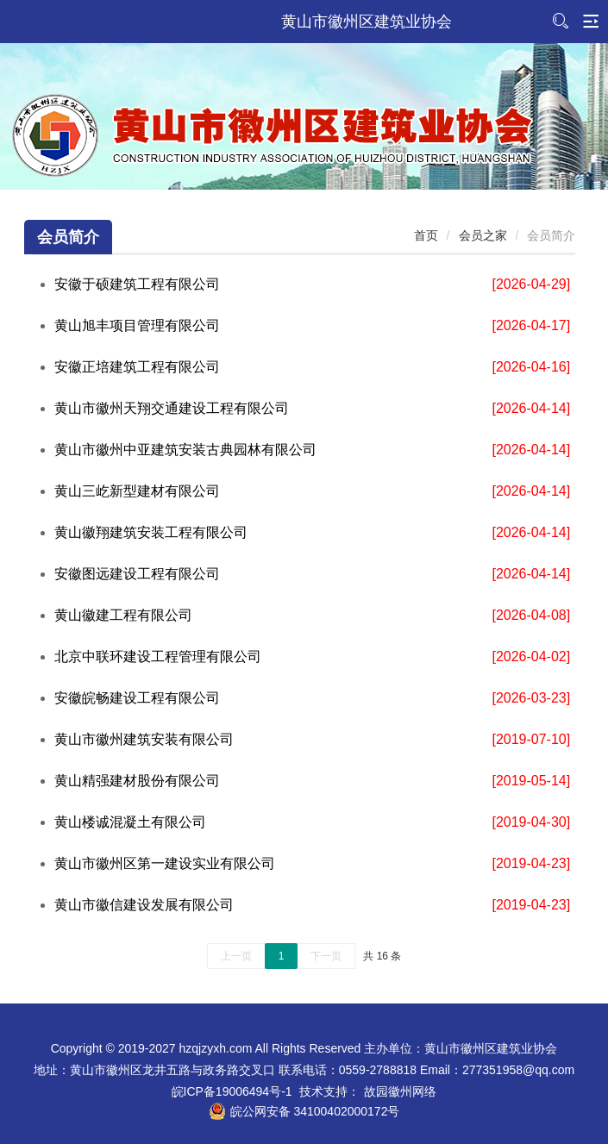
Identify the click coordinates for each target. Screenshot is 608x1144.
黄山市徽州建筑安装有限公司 (144, 739)
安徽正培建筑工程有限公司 (137, 366)
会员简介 (68, 237)
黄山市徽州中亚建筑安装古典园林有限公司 (185, 449)
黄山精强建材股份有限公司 (137, 780)
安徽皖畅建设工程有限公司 (137, 698)
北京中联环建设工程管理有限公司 (157, 656)
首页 (426, 235)
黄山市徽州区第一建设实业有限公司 (164, 863)
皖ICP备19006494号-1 (232, 1091)
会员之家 (483, 235)
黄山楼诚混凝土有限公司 (130, 822)
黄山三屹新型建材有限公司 (137, 491)
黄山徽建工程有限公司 (123, 615)
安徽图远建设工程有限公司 (137, 573)
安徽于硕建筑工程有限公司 (137, 284)
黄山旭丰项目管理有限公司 (137, 325)
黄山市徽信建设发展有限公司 (144, 904)
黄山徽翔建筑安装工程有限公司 (151, 532)
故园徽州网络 (400, 1091)
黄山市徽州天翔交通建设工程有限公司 (171, 408)
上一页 (236, 956)
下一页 (326, 956)
